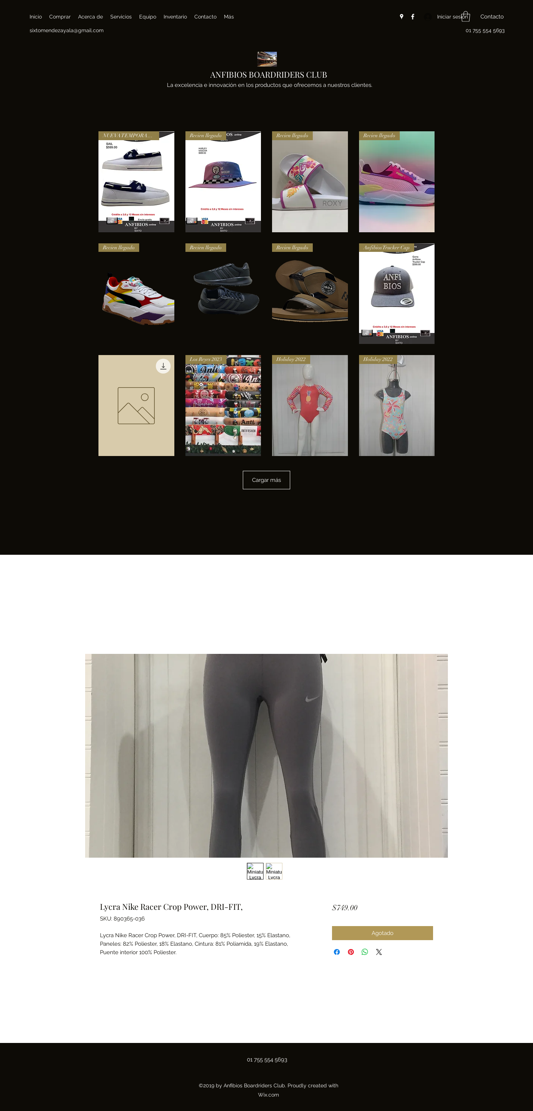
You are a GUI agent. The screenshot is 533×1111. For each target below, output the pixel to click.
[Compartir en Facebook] (336, 952)
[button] (465, 16)
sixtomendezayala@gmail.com (67, 30)
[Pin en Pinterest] (350, 952)
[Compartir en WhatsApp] (365, 952)
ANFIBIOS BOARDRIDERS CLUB (268, 74)
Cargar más (266, 480)
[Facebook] (412, 16)
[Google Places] (401, 16)
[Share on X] (379, 952)
